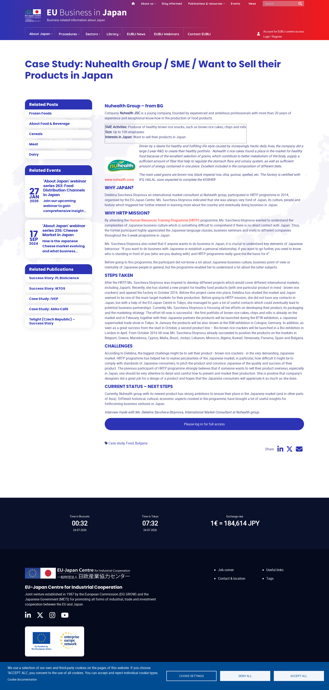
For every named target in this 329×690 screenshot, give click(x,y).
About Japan (39, 34)
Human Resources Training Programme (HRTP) (165, 220)
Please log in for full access (204, 424)
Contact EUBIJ (199, 34)
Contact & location (231, 578)
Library (112, 34)
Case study (116, 443)
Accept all (298, 676)
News (252, 3)
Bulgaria (141, 443)
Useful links (274, 570)
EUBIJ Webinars (166, 34)
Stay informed (172, 3)
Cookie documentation (22, 679)
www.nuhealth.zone (119, 179)
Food (130, 443)
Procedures (68, 34)
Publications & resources (205, 3)
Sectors (92, 34)
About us (147, 3)
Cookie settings (191, 676)
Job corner (226, 570)
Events (235, 3)
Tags (270, 578)
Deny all (245, 676)
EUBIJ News (136, 34)
